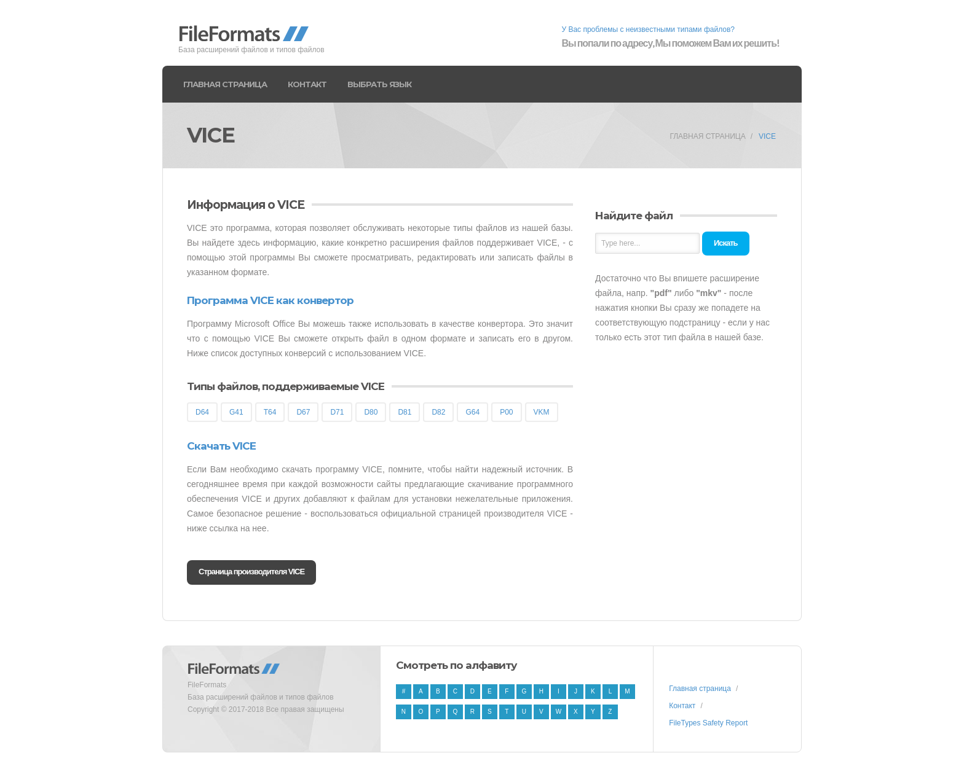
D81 (404, 412)
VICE (767, 136)
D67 (303, 412)
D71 (337, 412)
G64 (472, 412)
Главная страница (225, 84)
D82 (438, 412)
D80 (370, 412)
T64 (270, 412)
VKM (542, 412)
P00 (506, 412)
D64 (202, 412)
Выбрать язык (379, 84)
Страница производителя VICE (251, 571)
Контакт (307, 84)
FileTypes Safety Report (708, 723)
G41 (236, 412)
